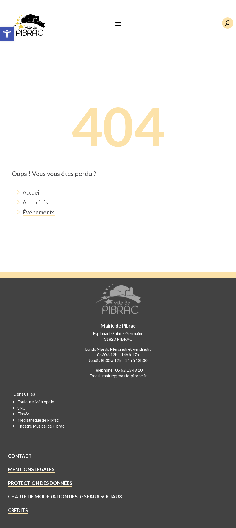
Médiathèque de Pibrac (38, 420)
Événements (39, 212)
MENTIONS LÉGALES (31, 469)
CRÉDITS (18, 510)
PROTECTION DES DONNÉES (40, 483)
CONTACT (20, 456)
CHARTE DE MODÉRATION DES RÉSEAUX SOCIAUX (65, 497)
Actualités (35, 202)
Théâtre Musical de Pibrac (40, 425)
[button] (7, 34)
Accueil (32, 192)
